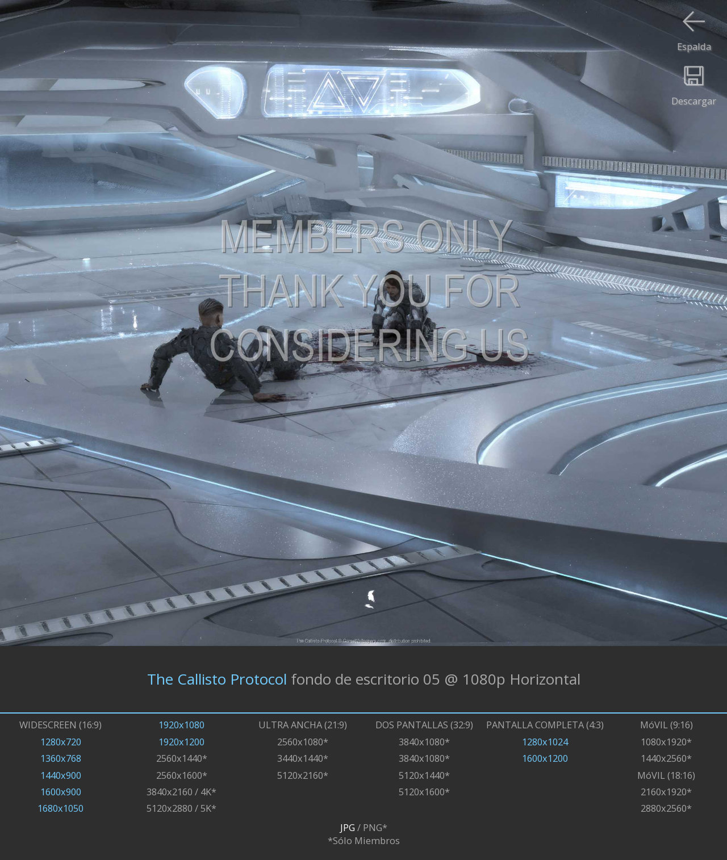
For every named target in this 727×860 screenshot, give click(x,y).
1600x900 (60, 791)
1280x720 (60, 741)
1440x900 (60, 775)
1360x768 (60, 758)
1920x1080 (181, 724)
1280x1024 (545, 741)
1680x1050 (60, 808)
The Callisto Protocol (217, 679)
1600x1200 (545, 758)
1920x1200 (181, 741)
